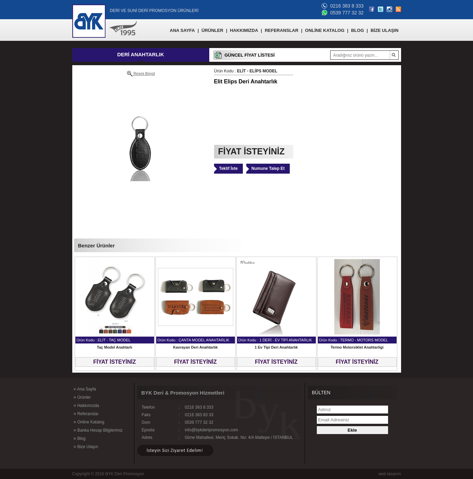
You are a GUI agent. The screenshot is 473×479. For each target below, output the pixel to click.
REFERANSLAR (281, 30)
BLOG (357, 30)
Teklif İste (228, 168)
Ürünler (82, 397)
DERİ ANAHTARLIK (140, 54)
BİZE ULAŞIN (385, 30)
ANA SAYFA (182, 30)
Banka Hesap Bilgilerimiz (98, 430)
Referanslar (86, 413)
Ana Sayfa (85, 389)
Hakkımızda (86, 405)
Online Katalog (89, 421)
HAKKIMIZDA (244, 30)
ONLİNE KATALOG (325, 30)
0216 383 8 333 (346, 6)
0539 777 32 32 (346, 12)
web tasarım (389, 473)
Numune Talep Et (268, 168)
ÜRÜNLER (212, 30)
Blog (80, 438)
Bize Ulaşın (86, 446)
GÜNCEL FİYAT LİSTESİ (250, 55)
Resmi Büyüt (141, 74)
